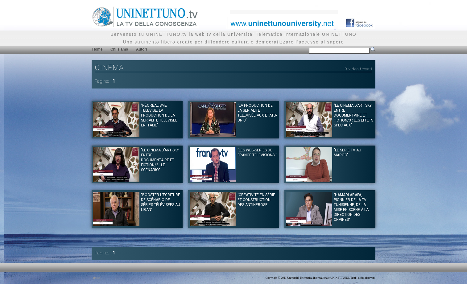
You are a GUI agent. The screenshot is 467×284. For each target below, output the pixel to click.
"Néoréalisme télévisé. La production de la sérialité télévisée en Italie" (159, 115)
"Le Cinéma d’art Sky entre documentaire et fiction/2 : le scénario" (160, 160)
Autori (141, 49)
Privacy (96, 277)
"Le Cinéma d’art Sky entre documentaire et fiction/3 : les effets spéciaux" (353, 115)
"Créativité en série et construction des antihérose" (256, 200)
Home (97, 49)
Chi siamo (119, 49)
